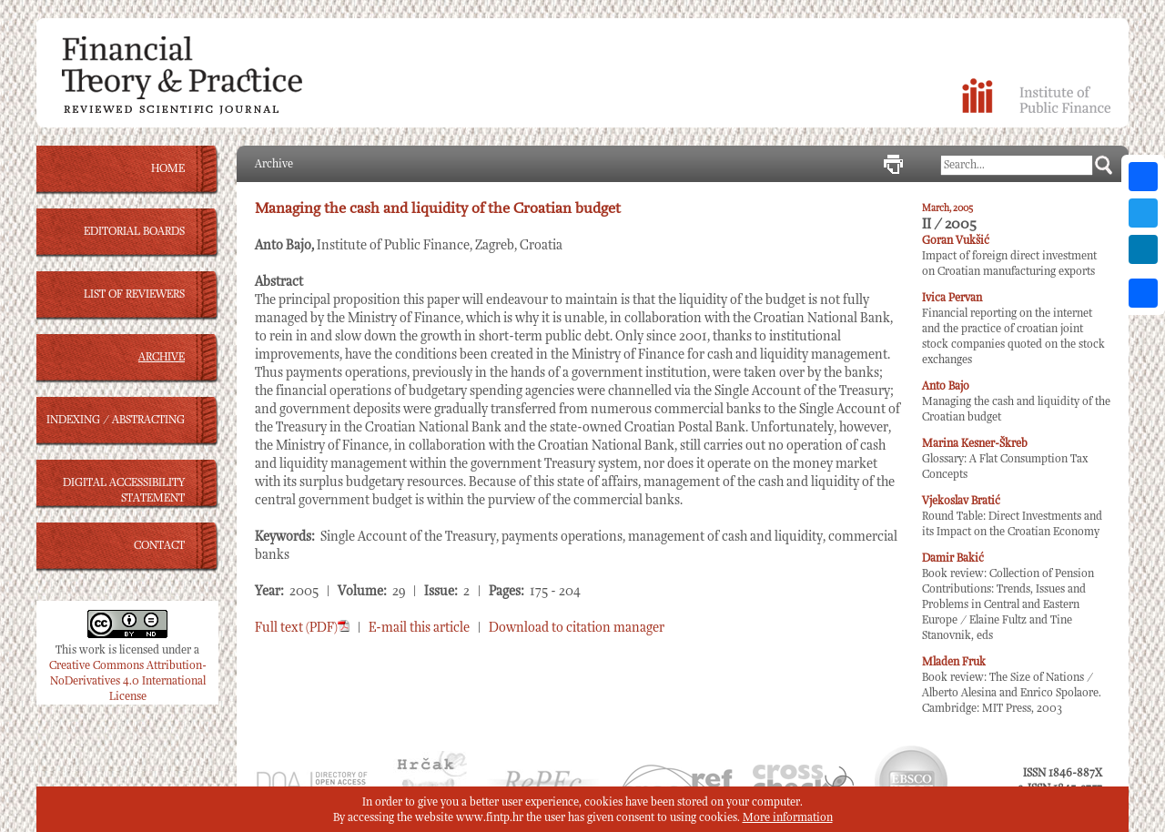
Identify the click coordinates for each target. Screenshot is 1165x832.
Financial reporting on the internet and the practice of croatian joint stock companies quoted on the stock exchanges (1013, 329)
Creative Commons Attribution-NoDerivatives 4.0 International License (128, 681)
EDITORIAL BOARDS (134, 231)
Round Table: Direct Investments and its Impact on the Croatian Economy (1012, 516)
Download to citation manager (576, 627)
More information (788, 818)
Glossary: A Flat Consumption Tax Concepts (1005, 459)
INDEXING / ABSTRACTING (115, 420)
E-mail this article (419, 627)
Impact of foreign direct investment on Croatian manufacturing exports (1009, 256)
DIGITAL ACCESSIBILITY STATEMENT (124, 490)
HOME (168, 169)
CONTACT (159, 546)
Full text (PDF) (302, 627)
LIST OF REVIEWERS (134, 294)
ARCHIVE (161, 357)
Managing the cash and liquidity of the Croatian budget (1016, 402)
